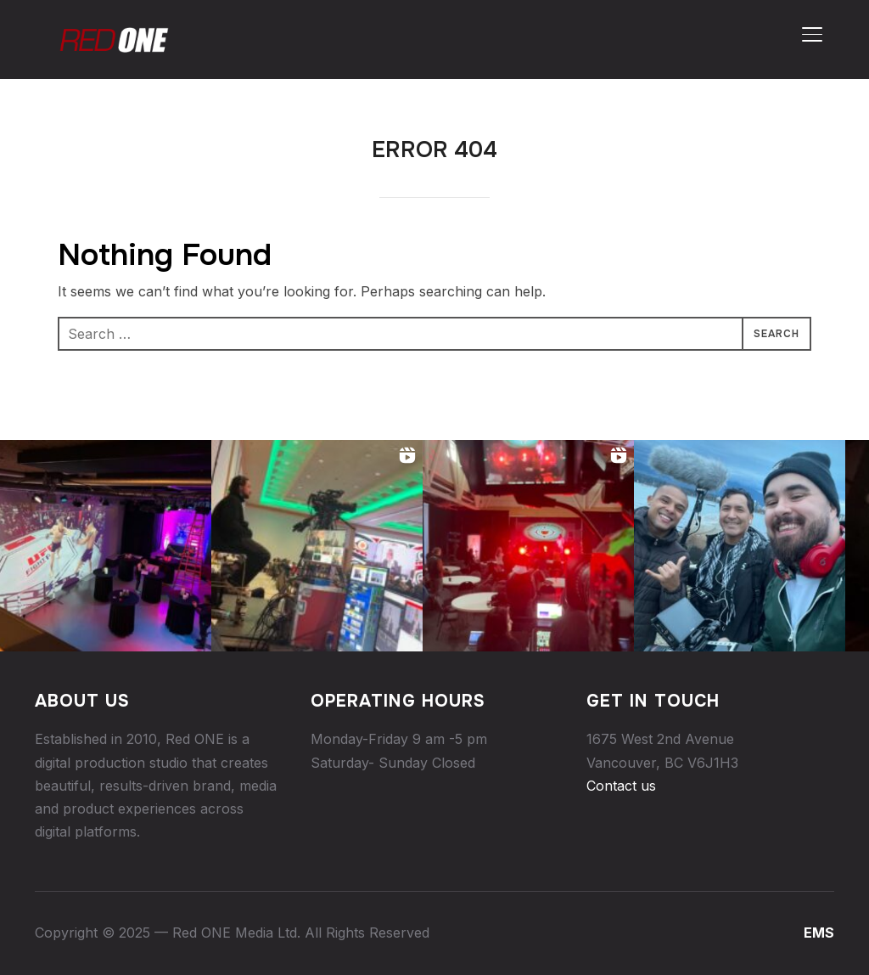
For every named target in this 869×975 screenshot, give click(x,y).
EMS (819, 932)
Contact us (621, 785)
